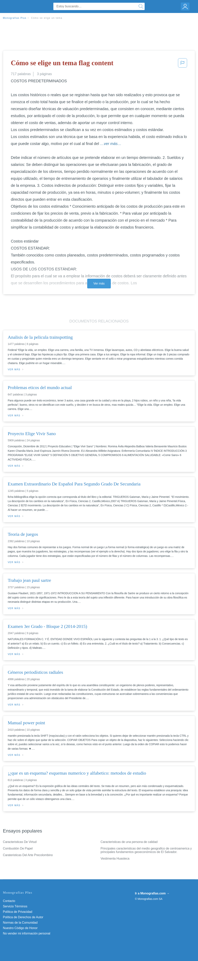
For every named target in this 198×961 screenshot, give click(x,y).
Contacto (9, 901)
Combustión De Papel (18, 848)
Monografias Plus (14, 18)
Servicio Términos (15, 906)
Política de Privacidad (17, 911)
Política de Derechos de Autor (23, 917)
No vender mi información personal (26, 933)
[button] (182, 64)
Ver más (99, 283)
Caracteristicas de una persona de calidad (129, 842)
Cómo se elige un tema (46, 18)
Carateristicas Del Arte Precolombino (28, 855)
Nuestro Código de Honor (20, 928)
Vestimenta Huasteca (115, 858)
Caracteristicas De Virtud (20, 842)
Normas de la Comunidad (20, 922)
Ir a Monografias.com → (152, 893)
